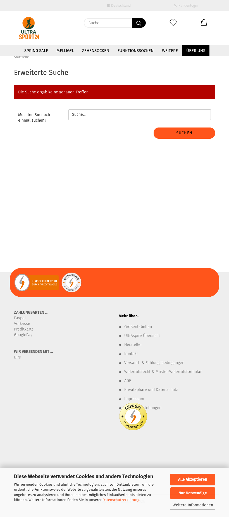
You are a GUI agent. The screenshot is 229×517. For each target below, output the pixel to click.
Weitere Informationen (193, 505)
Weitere (170, 50)
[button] (204, 23)
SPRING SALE (36, 50)
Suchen (184, 133)
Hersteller (133, 344)
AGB (127, 380)
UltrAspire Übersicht (142, 335)
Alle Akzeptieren (192, 479)
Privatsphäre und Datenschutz (151, 389)
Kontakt (131, 353)
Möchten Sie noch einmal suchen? (34, 117)
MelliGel (65, 50)
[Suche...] (139, 23)
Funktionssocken (136, 50)
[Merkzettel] (173, 23)
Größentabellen (138, 326)
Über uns (195, 50)
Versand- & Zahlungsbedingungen (154, 362)
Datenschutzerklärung (120, 500)
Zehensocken (95, 50)
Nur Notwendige (192, 493)
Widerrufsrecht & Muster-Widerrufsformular (163, 371)
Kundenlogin (186, 6)
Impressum (134, 398)
